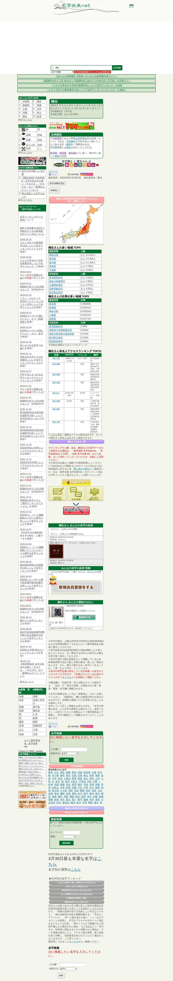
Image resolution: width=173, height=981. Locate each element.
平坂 (85, 784)
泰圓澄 (26, 105)
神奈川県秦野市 (57, 281)
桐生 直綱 (56, 383)
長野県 (52, 319)
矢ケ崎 (55, 775)
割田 (74, 772)
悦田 (83, 796)
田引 (59, 802)
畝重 (35, 718)
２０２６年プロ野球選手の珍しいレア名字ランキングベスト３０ (31, 246)
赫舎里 (36, 710)
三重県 (52, 315)
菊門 (80, 799)
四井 (91, 775)
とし (39, 148)
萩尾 (56, 799)
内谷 (89, 781)
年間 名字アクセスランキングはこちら (76, 890)
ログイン (91, 572)
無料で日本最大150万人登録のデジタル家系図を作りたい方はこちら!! (32, 231)
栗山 (68, 799)
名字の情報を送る (56, 183)
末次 (89, 796)
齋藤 (50, 799)
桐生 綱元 (56, 409)
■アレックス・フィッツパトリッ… (31, 766)
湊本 (21, 700)
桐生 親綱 (56, 364)
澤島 (66, 796)
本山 (85, 778)
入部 (25, 109)
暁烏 (88, 790)
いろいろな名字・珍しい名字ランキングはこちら (77, 882)
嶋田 (60, 796)
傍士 (39, 112)
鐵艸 (97, 787)
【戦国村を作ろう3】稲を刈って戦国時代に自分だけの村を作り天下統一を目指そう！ (86, 81)
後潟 (91, 793)
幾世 (39, 101)
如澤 (39, 116)
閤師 (72, 796)
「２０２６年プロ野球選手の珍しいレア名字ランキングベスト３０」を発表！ (86, 90)
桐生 (84, 138)
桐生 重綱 (56, 374)
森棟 (85, 799)
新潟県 (53, 153)
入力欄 (54, 749)
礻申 (35, 714)
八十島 (63, 790)
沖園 (25, 112)
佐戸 (80, 793)
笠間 (91, 784)
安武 (76, 790)
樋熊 (68, 772)
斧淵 (21, 725)
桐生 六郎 (56, 422)
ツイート (53, 171)
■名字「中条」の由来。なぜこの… (31, 783)
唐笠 (62, 775)
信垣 (94, 790)
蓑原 (97, 799)
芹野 (95, 781)
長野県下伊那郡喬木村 (60, 330)
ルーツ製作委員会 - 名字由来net (32, 743)
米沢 (62, 799)
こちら (28, 120)
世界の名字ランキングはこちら (77, 902)
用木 (91, 778)
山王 (56, 772)
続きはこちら (27, 681)
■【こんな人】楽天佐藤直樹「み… (31, 777)
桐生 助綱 (56, 401)
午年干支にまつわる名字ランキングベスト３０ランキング (31, 377)
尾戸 (85, 793)
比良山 (55, 787)
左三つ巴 (28, 145)
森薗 (62, 784)
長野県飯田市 (56, 289)
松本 (50, 784)
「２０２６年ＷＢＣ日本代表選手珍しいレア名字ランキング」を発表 (86, 85)
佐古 (58, 781)
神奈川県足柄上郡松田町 (61, 334)
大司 (39, 109)
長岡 (39, 145)
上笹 (97, 778)
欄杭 (62, 793)
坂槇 (54, 796)
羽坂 (56, 784)
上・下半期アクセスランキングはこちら (76, 894)
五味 (80, 775)
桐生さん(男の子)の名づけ (76, 808)
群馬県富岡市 (56, 341)
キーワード (56, 832)
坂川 (78, 802)
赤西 (50, 793)
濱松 (62, 772)
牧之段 (55, 790)
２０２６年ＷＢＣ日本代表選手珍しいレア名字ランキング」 (31, 263)
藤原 (68, 144)
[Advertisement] (86, 43)
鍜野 (35, 722)
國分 (96, 802)
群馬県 (58, 138)
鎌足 (73, 141)
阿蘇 (97, 784)
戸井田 (82, 781)
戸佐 (80, 787)
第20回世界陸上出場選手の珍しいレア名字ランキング (31, 568)
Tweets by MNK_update (30, 751)
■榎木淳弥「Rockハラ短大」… (30, 772)
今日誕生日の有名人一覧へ (76, 898)
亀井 (50, 772)
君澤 (74, 784)
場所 (57, 156)
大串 (62, 787)
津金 (39, 135)
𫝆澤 (35, 730)
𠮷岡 (35, 734)
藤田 (21, 722)
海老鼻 (86, 772)
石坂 (74, 775)
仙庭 (21, 696)
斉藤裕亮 (37, 725)
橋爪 (80, 784)
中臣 (68, 141)
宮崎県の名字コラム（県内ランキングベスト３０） (31, 503)
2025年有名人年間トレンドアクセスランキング (31, 451)
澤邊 (80, 772)
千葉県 (52, 270)
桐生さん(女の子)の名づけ (76, 812)
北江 (21, 730)
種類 (53, 836)
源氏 (68, 147)
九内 (100, 790)
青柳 (39, 105)
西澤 (74, 778)
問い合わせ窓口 (82, 469)
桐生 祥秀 (56, 358)
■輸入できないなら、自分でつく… (31, 769)
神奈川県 (53, 255)
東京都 (72, 153)
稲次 (77, 796)
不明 (27, 148)
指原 (80, 778)
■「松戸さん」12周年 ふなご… (30, 774)
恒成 (21, 734)
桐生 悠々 (56, 393)
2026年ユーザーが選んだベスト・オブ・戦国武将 (31, 319)
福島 (97, 775)
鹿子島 (36, 707)
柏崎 (101, 796)
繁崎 (82, 790)
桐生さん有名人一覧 (77, 441)
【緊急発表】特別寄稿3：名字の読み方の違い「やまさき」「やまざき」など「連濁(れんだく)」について (33, 184)
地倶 (67, 781)
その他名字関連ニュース (26, 785)
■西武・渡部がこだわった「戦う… (31, 763)
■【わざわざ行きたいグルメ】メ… (31, 780)
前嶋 (95, 796)
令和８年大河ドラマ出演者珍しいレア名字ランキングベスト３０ (31, 360)
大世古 (74, 781)
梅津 (73, 802)
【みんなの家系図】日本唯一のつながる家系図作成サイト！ (86, 76)
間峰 (90, 802)
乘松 (25, 116)
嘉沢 (68, 775)
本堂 (91, 799)
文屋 (94, 772)
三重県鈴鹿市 (56, 285)
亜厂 (74, 799)
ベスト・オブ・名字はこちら (76, 886)
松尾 (68, 787)
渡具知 (65, 802)
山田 (77, 138)
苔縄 (21, 710)
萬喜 (74, 793)
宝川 (91, 787)
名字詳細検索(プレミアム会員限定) (92, 72)
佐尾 (68, 793)
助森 (35, 696)
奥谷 (56, 793)
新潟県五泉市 (56, 292)
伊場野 (26, 101)
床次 (68, 784)
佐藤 (74, 787)
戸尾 (85, 787)
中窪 (54, 778)
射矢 (97, 793)
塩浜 (60, 778)
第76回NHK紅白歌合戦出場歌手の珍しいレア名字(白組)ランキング (31, 433)
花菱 (26, 135)
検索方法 (55, 753)
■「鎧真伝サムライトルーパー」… (31, 760)
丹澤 (84, 802)
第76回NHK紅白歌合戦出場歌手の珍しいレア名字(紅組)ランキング (31, 415)
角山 (85, 775)
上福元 (67, 778)
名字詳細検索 (77, 766)
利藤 (21, 707)
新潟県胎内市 (56, 277)
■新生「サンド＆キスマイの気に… (31, 757)
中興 (55, 147)
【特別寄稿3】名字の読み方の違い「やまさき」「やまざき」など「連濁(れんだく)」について (32, 670)
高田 (70, 790)
